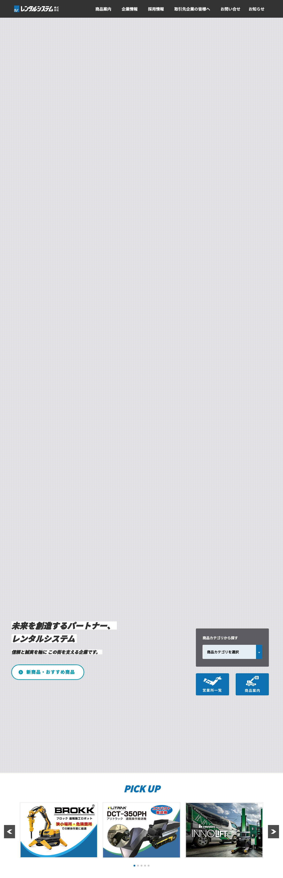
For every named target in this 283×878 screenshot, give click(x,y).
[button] (134, 866)
